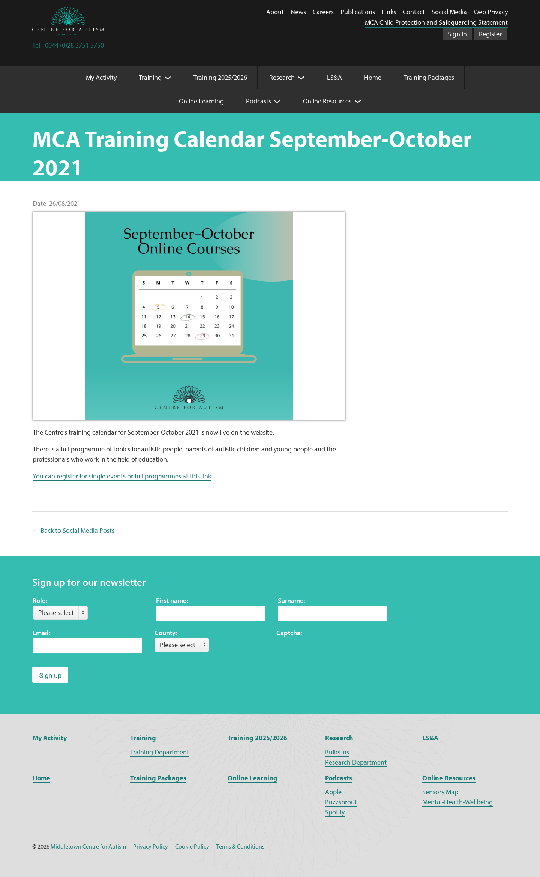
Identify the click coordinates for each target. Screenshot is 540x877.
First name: (172, 600)
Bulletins (337, 752)
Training (143, 737)
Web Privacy (491, 11)
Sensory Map (440, 791)
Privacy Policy (150, 846)
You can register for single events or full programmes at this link (122, 476)
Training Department (159, 752)
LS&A (430, 737)
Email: (41, 632)
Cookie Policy (192, 846)
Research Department (356, 762)
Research (339, 737)
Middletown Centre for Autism (88, 846)
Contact (414, 11)
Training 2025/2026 (257, 737)
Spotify (335, 812)
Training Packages (158, 778)
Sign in (457, 34)
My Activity (50, 737)
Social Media (449, 11)
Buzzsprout (341, 802)
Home (41, 778)
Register (490, 34)
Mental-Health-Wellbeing (457, 802)
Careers (323, 11)
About (275, 11)
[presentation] (333, 652)
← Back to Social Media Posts (73, 530)
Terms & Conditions (240, 846)
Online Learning (253, 778)
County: (165, 632)
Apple (333, 791)
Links (389, 11)
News (298, 11)
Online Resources (449, 778)
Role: (40, 600)
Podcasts (338, 778)
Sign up (50, 675)
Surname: (291, 600)
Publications (357, 11)
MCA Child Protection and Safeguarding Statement (436, 22)
